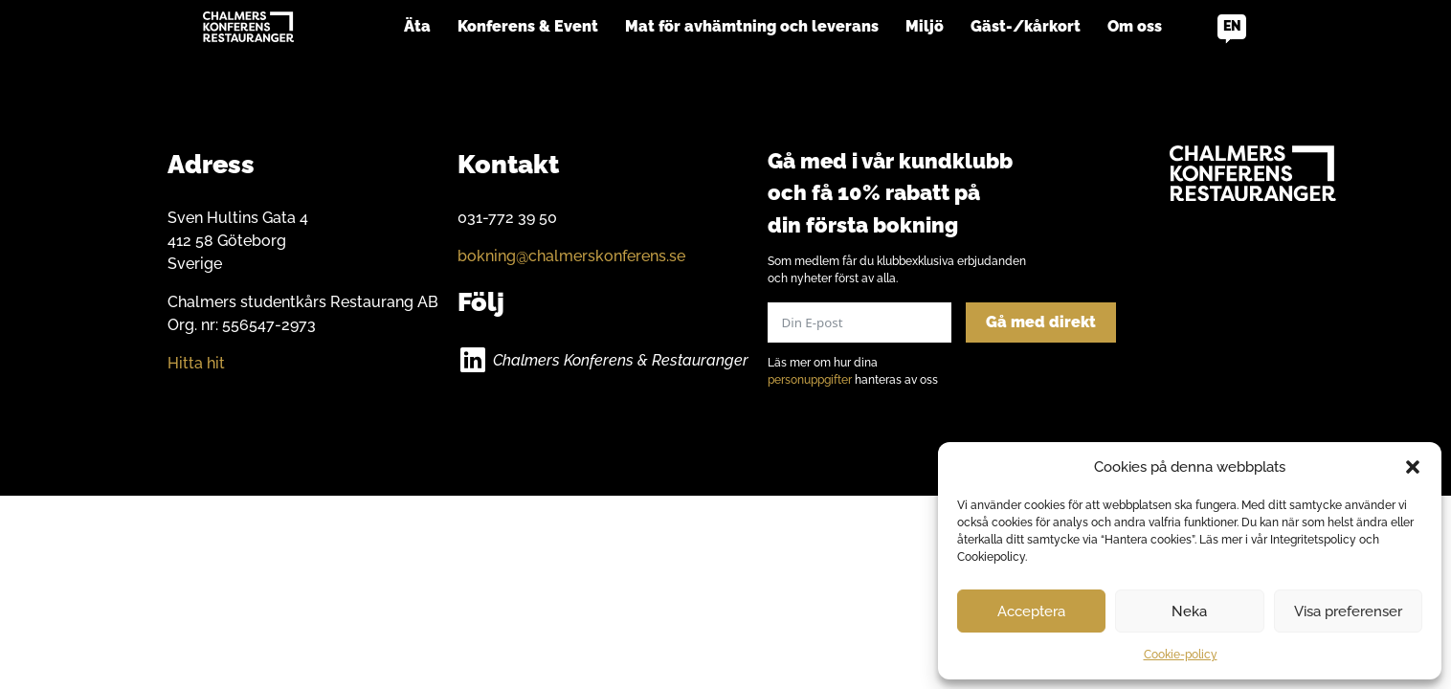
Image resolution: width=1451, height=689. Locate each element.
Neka (1189, 611)
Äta (417, 26)
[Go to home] (248, 27)
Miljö (924, 26)
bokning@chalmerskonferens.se (571, 256)
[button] (1412, 467)
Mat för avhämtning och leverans (752, 26)
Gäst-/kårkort (1026, 26)
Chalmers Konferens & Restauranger (620, 360)
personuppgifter (810, 380)
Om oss (1134, 26)
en (1232, 25)
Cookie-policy (1180, 654)
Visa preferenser (1348, 611)
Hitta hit (196, 363)
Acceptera (1031, 611)
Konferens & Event (528, 26)
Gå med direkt (1041, 322)
